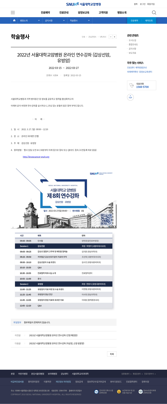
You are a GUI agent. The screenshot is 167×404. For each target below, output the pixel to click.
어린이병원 (22, 373)
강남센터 (64, 373)
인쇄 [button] (83, 36)
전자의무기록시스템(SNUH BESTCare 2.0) (103, 392)
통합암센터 (137, 373)
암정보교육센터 (145, 71)
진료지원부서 (149, 373)
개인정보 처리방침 (63, 381)
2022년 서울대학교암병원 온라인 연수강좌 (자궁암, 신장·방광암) (56, 343)
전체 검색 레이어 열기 (154, 13)
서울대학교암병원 (83, 4)
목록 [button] (112, 354)
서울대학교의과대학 (80, 373)
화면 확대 (116, 37)
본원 (13, 373)
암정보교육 (83, 12)
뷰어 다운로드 (116, 381)
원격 (135, 4)
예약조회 (149, 20)
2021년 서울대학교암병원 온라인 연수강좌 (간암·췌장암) (53, 335)
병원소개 (121, 12)
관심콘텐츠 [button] (92, 36)
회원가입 (151, 4)
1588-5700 (63, 390)
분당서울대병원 (37, 373)
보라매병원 (52, 373)
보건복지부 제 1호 (126, 392)
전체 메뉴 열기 (13, 12)
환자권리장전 (33, 381)
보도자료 (132, 52)
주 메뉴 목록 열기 (29, 20)
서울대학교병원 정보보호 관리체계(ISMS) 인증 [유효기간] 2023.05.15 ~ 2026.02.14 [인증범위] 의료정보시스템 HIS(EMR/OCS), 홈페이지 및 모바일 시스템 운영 (147, 392)
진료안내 (63, 12)
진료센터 (130, 67)
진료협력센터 (131, 381)
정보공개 (79, 381)
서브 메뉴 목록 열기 (54, 20)
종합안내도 (133, 44)
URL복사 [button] (103, 36)
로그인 (142, 4)
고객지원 (103, 12)
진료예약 (45, 12)
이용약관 (47, 381)
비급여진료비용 (17, 381)
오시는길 (132, 40)
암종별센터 (125, 373)
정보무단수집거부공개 (96, 381)
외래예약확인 (132, 71)
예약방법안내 (141, 67)
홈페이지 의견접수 (75, 390)
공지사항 (132, 48)
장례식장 (145, 381)
